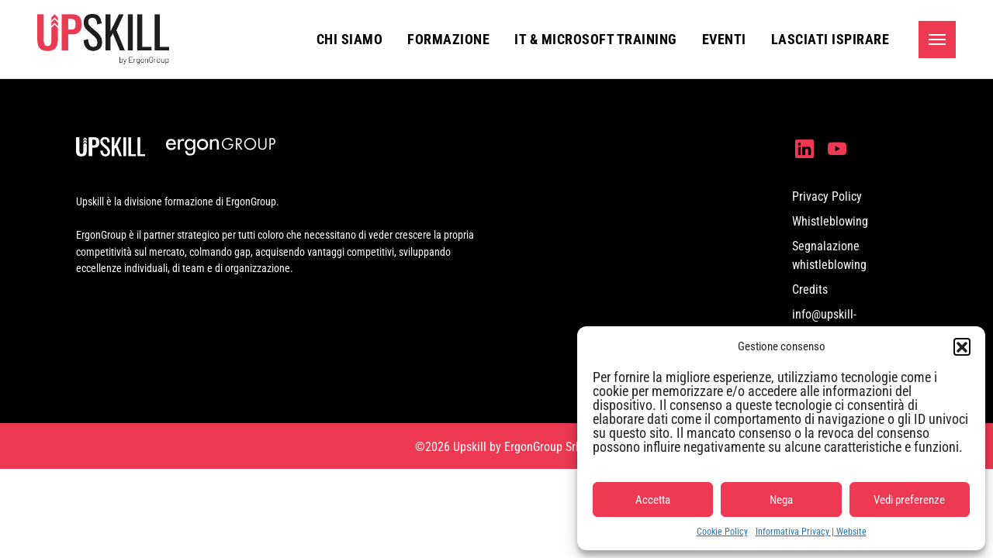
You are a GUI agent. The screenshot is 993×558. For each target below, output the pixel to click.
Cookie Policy (722, 531)
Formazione (448, 39)
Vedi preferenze (909, 500)
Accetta (652, 500)
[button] (962, 346)
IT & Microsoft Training (595, 39)
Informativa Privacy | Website (811, 531)
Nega (781, 500)
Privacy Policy (827, 196)
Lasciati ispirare (830, 39)
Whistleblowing (830, 221)
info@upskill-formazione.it (825, 323)
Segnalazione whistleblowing (829, 255)
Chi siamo (350, 39)
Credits (810, 289)
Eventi (724, 39)
